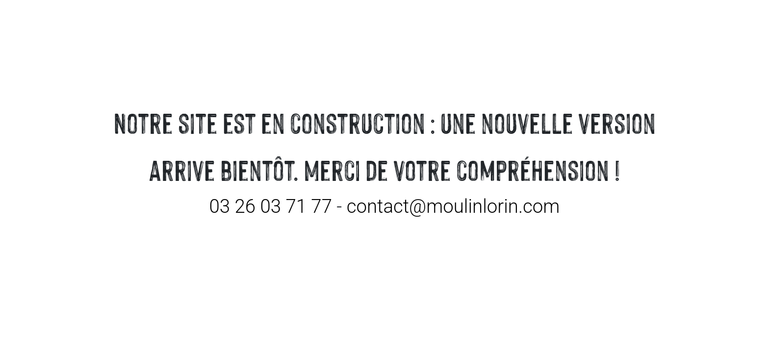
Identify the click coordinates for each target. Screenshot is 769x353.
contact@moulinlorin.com (453, 206)
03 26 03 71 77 (270, 206)
